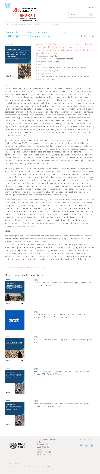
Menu (89, 7)
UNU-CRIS (20, 464)
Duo (48, 466)
